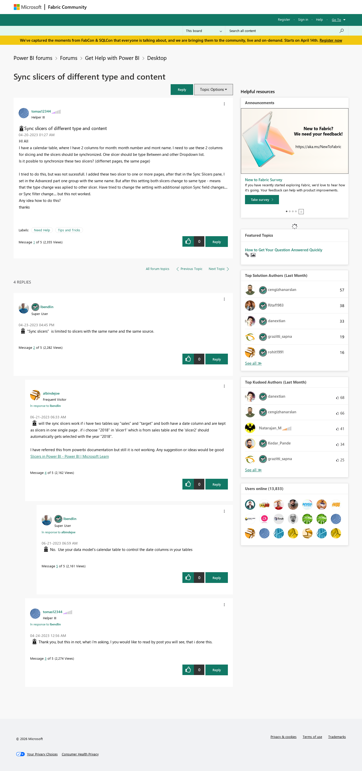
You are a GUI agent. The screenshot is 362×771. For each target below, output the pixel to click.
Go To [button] (336, 19)
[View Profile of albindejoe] (51, 393)
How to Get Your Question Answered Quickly (283, 249)
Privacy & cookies (284, 736)
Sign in (303, 19)
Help (319, 19)
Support (229, 7)
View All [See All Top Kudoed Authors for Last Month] (253, 470)
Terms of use (312, 736)
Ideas (142, 7)
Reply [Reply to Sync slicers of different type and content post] (217, 242)
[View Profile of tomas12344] (41, 111)
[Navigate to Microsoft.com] (27, 7)
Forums (98, 7)
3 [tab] (293, 211)
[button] (182, 89)
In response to (45, 406)
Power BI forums (33, 57)
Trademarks (337, 736)
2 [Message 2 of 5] (34, 347)
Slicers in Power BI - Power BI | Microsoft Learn (69, 456)
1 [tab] (287, 211)
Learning (207, 7)
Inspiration (121, 7)
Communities (164, 7)
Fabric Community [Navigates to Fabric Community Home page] (67, 7)
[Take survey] (262, 199)
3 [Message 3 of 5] (45, 658)
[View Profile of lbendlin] (46, 306)
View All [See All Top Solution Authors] (253, 363)
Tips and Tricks (69, 230)
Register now (331, 40)
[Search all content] (286, 31)
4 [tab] (296, 211)
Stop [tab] (301, 211)
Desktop (157, 57)
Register (284, 19)
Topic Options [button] (212, 89)
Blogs (187, 7)
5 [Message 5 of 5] (57, 566)
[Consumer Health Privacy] (80, 754)
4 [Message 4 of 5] (45, 472)
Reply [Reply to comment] (217, 359)
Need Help (42, 230)
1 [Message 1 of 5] (34, 242)
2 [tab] (290, 211)
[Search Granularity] (204, 31)
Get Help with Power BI (112, 57)
